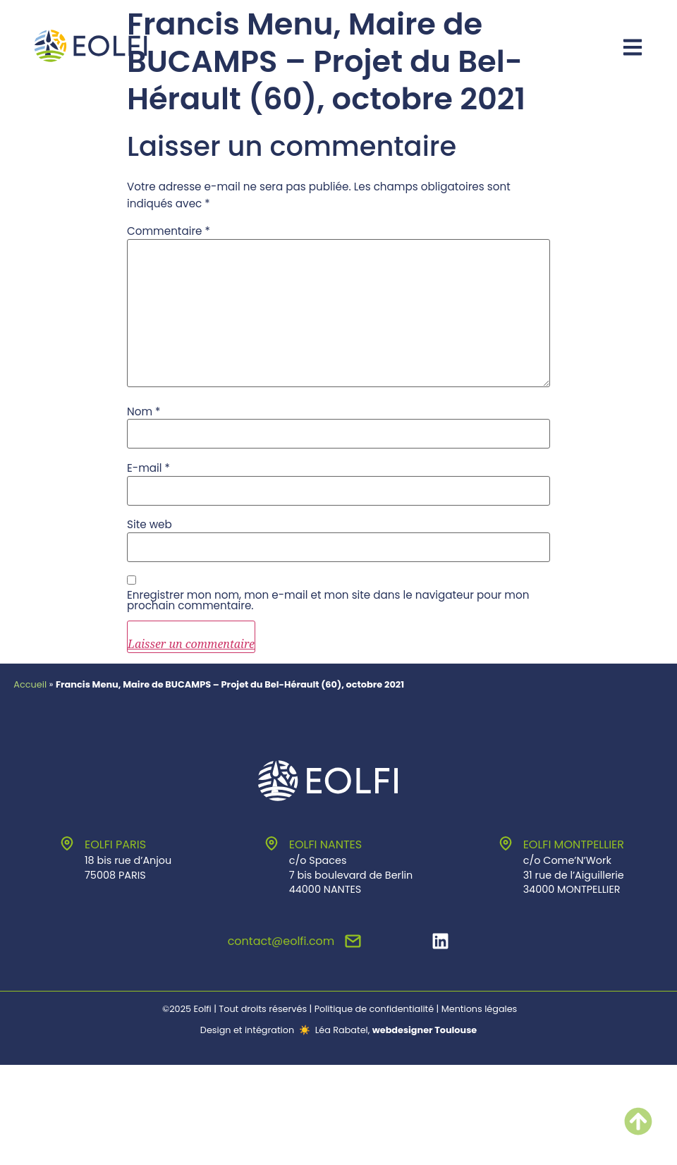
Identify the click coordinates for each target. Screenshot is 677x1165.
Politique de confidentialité (374, 1009)
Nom (144, 411)
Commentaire (168, 231)
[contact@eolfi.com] (353, 941)
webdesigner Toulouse (424, 1030)
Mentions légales (479, 1009)
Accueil (30, 684)
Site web (149, 524)
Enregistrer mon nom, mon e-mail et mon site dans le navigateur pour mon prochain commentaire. (328, 600)
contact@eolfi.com (281, 941)
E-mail (148, 468)
